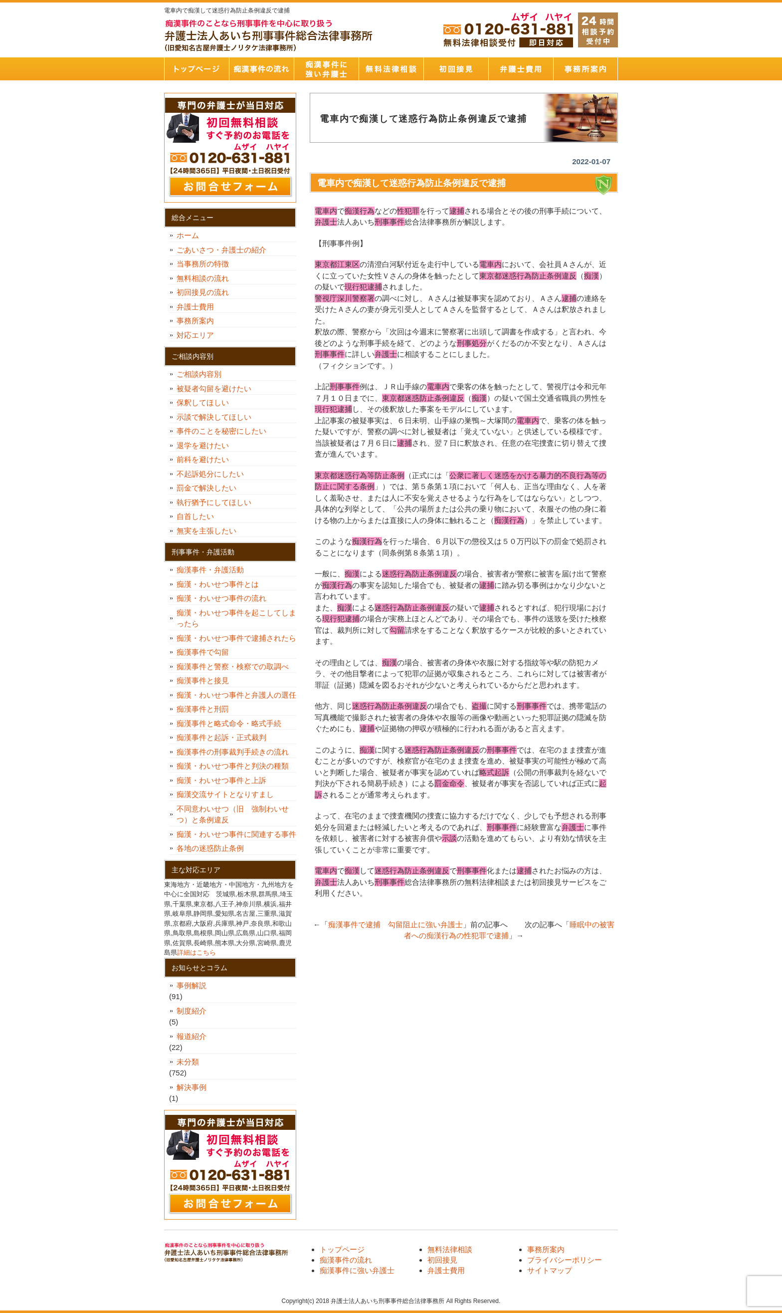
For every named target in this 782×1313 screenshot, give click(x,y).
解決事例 (191, 1087)
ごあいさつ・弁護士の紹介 (221, 250)
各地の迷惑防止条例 (210, 848)
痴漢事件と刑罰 (203, 709)
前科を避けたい (203, 459)
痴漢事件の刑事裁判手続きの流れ (233, 752)
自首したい (199, 516)
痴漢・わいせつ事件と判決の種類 (236, 766)
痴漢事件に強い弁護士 (326, 68)
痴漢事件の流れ (261, 68)
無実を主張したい (206, 530)
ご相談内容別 (199, 374)
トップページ (196, 68)
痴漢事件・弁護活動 (210, 569)
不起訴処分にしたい (210, 474)
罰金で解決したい (206, 488)
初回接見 (455, 68)
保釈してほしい (206, 402)
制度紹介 (191, 1011)
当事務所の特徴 (203, 264)
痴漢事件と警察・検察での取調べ (233, 666)
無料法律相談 (391, 68)
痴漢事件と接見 (203, 680)
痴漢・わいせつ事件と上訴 (221, 780)
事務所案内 (585, 68)
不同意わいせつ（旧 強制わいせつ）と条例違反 (233, 814)
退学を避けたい (206, 445)
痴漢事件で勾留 (203, 652)
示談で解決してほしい (214, 417)
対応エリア (195, 335)
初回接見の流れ (203, 292)
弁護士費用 (520, 68)
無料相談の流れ (203, 278)
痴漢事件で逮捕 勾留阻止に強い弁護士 (395, 924)
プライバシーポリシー (564, 1260)
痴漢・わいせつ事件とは (218, 584)
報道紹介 (191, 1036)
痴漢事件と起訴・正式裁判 (221, 737)
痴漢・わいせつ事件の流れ (221, 598)
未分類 (188, 1061)
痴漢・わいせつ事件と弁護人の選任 (236, 695)
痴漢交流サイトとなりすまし (229, 794)
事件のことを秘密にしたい (225, 431)
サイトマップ (549, 1270)
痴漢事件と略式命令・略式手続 (229, 723)
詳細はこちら (196, 952)
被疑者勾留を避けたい (218, 388)
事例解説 (191, 985)
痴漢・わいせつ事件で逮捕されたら (236, 638)
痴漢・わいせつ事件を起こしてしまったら (236, 618)
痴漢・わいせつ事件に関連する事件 (236, 834)
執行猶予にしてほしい (214, 502)
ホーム (188, 235)
